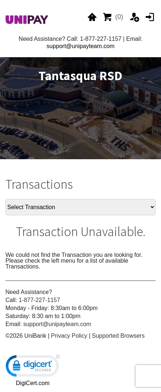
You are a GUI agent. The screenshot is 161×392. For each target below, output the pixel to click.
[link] (32, 367)
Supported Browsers (118, 336)
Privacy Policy (69, 336)
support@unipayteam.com (80, 46)
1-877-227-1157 (39, 300)
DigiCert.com (32, 383)
